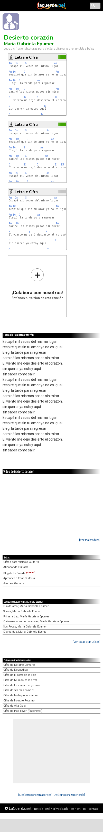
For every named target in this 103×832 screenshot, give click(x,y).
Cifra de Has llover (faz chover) (22, 711)
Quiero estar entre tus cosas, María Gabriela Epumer (36, 621)
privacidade (61, 808)
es (72, 808)
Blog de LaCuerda (19, 573)
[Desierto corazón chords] (68, 794)
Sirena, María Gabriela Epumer (22, 611)
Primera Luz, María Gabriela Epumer (26, 616)
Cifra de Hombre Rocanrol (19, 700)
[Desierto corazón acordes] (35, 794)
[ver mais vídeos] (89, 539)
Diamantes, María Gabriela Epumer (25, 631)
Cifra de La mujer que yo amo (21, 685)
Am (10, 63)
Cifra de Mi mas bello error (20, 680)
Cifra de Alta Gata (14, 705)
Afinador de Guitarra (16, 567)
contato (93, 808)
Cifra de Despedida (15, 669)
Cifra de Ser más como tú (18, 690)
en (79, 808)
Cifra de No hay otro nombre (20, 695)
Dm (16, 63)
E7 (62, 164)
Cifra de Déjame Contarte (19, 665)
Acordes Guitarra (13, 583)
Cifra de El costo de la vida (19, 675)
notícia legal (42, 808)
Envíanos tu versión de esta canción (37, 284)
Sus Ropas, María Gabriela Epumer (25, 626)
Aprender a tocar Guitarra (19, 578)
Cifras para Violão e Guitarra (21, 562)
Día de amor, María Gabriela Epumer (26, 606)
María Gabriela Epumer (29, 44)
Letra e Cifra (26, 57)
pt (84, 808)
